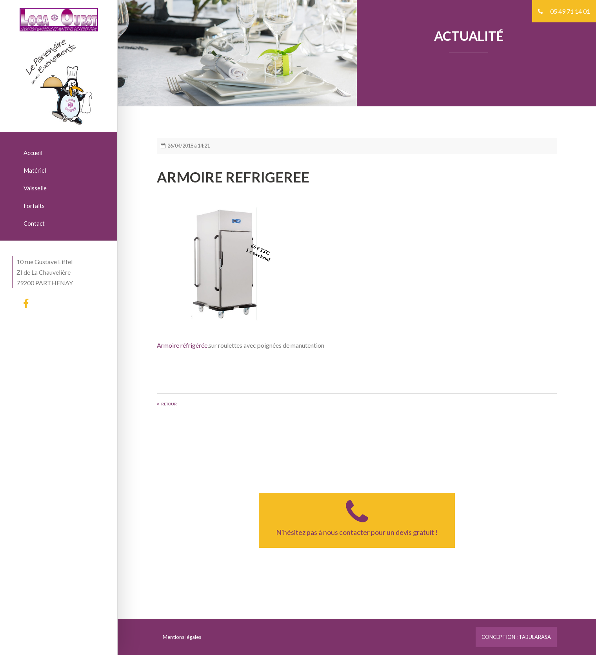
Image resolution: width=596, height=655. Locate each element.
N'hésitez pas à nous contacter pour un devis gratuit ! (357, 517)
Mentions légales (182, 637)
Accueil (33, 152)
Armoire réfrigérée (182, 345)
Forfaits (34, 205)
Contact (34, 223)
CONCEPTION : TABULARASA (516, 637)
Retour (169, 403)
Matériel (35, 170)
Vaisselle (35, 188)
